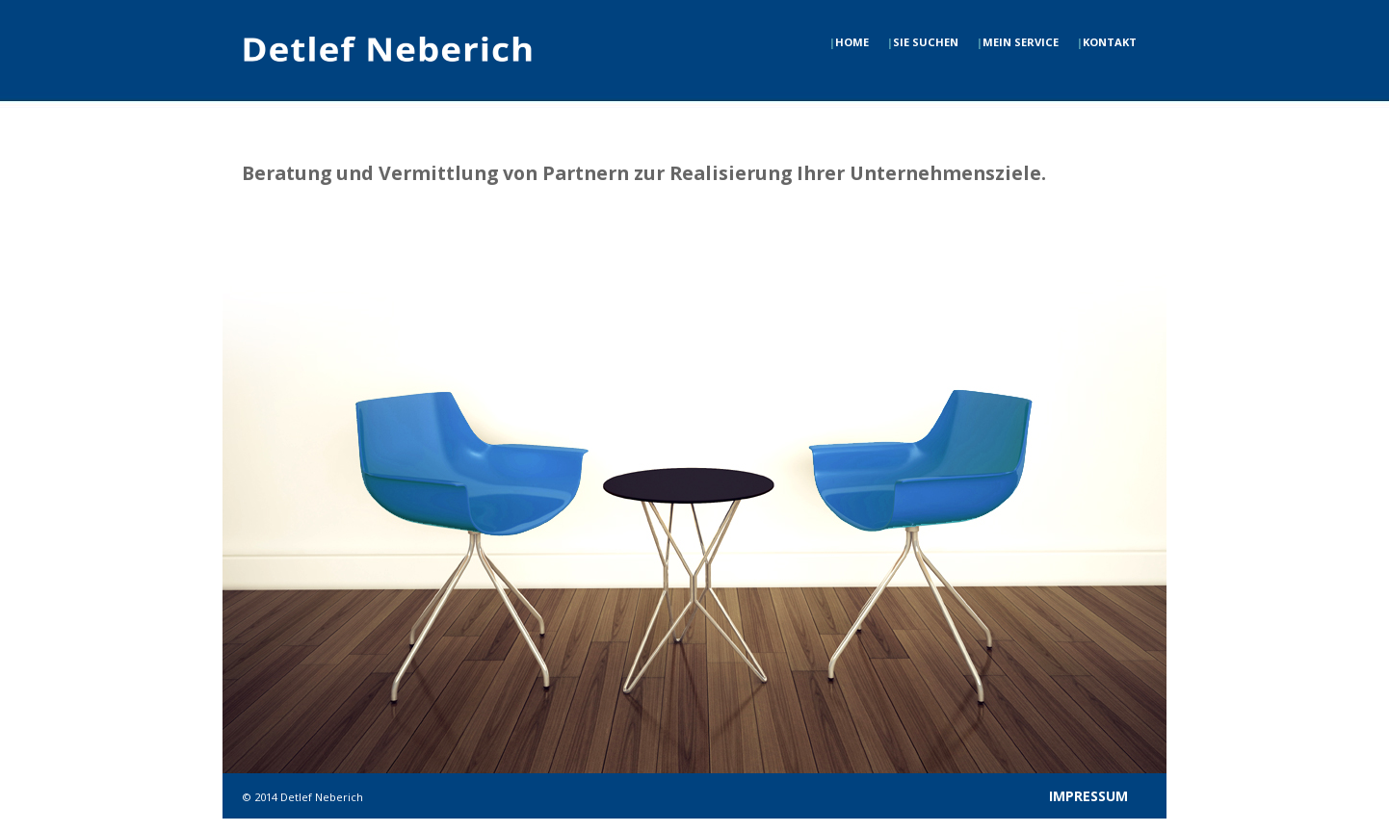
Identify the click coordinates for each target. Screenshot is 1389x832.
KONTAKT (1107, 42)
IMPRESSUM (1088, 796)
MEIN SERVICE (1018, 42)
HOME (849, 42)
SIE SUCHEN (922, 42)
